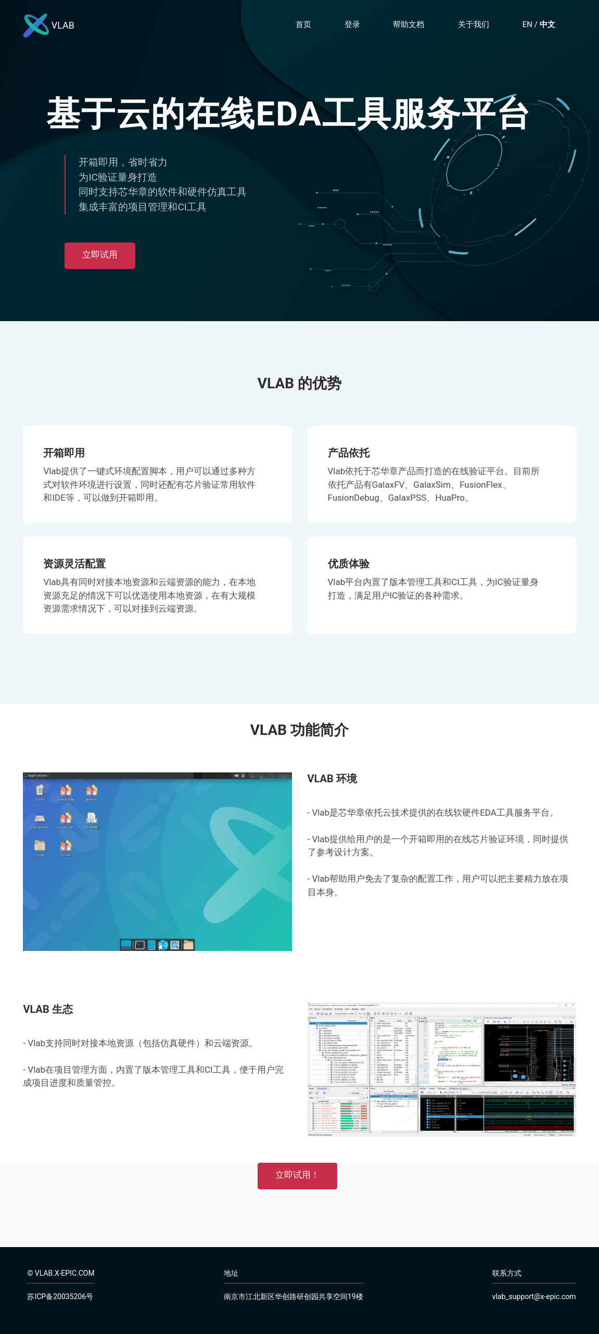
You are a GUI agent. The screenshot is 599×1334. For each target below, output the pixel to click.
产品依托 (348, 453)
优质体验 (348, 563)
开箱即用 (64, 453)
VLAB (48, 26)
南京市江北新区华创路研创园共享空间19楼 (293, 1296)
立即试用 (100, 254)
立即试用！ (297, 1175)
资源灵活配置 (74, 563)
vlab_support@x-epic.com (534, 1296)
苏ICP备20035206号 (60, 1296)
